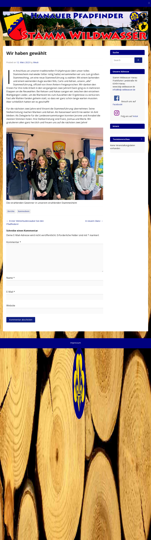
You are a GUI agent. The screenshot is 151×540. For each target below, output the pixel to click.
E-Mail (10, 291)
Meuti (35, 62)
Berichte (11, 211)
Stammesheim (23, 211)
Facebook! (117, 104)
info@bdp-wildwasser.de (124, 89)
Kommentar (13, 242)
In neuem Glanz (94, 220)
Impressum (75, 342)
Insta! (135, 116)
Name (10, 277)
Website (10, 305)
